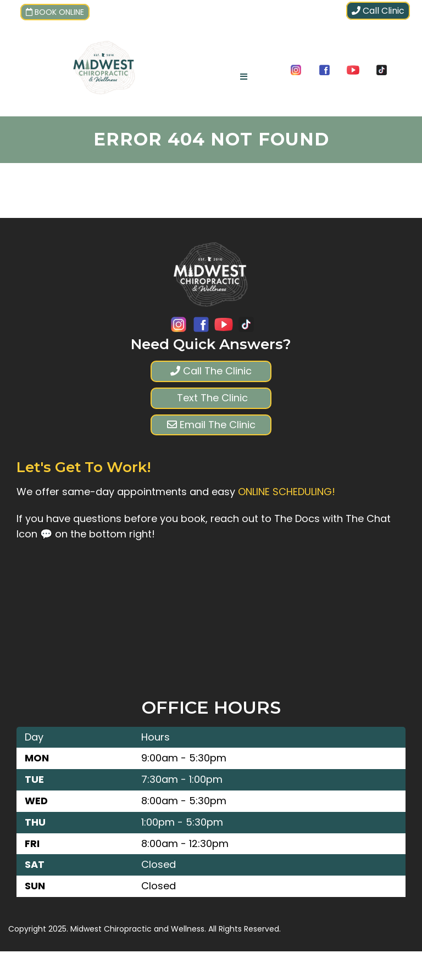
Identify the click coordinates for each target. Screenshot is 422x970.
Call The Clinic (211, 371)
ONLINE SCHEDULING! (286, 491)
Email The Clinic (211, 424)
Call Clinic (378, 10)
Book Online (55, 12)
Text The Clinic (211, 398)
